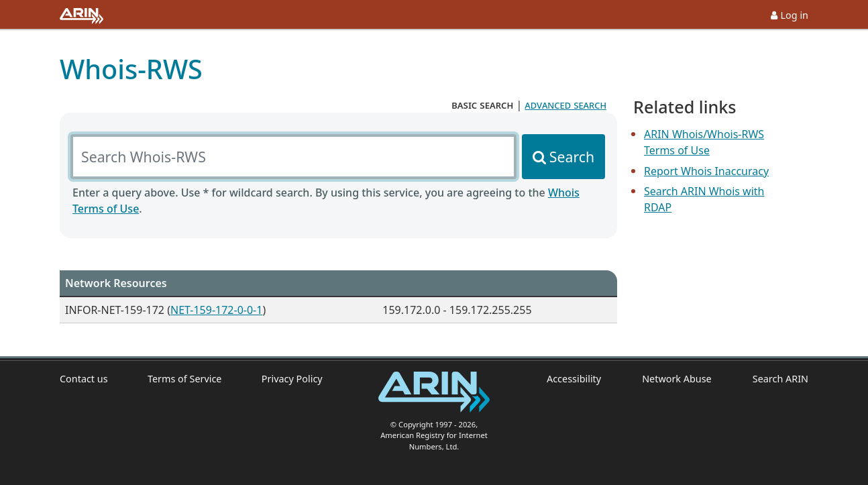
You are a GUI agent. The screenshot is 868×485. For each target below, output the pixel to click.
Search (571, 156)
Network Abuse (677, 378)
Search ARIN (780, 378)
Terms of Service (185, 378)
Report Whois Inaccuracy (706, 171)
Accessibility (574, 378)
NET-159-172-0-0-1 (216, 310)
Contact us (84, 378)
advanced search (565, 104)
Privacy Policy (292, 378)
